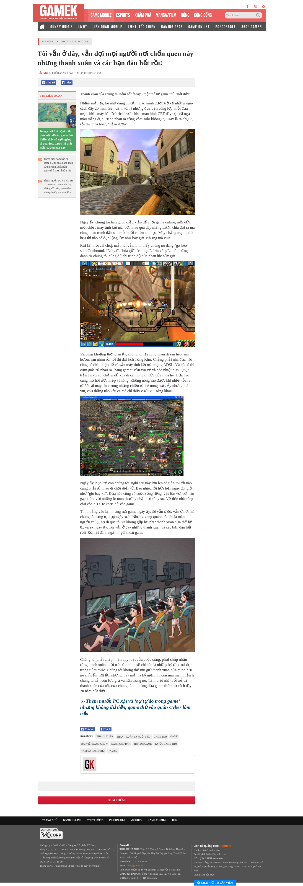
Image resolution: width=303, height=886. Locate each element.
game (174, 736)
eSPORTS (123, 14)
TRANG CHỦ (49, 820)
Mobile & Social (75, 41)
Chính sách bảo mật (204, 874)
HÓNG (185, 14)
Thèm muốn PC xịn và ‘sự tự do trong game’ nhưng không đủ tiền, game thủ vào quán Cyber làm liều (58, 186)
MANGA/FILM (166, 14)
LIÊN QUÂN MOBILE (107, 26)
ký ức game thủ (166, 743)
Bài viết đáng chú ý (94, 743)
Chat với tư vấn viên (215, 883)
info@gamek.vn (135, 865)
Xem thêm (116, 800)
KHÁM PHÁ (143, 14)
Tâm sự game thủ (93, 750)
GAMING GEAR (172, 26)
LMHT (82, 26)
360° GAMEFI (252, 26)
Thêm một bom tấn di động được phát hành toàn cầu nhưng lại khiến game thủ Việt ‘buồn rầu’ (58, 164)
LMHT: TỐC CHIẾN (142, 26)
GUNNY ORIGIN (61, 26)
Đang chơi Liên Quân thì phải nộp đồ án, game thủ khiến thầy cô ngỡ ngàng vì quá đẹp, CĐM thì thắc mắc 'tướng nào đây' (56, 139)
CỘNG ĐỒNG (203, 14)
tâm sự (113, 750)
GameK (48, 41)
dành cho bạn (120, 743)
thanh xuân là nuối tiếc (133, 736)
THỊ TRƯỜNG (95, 820)
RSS (174, 820)
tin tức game (143, 743)
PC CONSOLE (117, 820)
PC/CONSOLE (225, 26)
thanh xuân (104, 736)
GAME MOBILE (101, 14)
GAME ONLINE (199, 26)
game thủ (160, 736)
